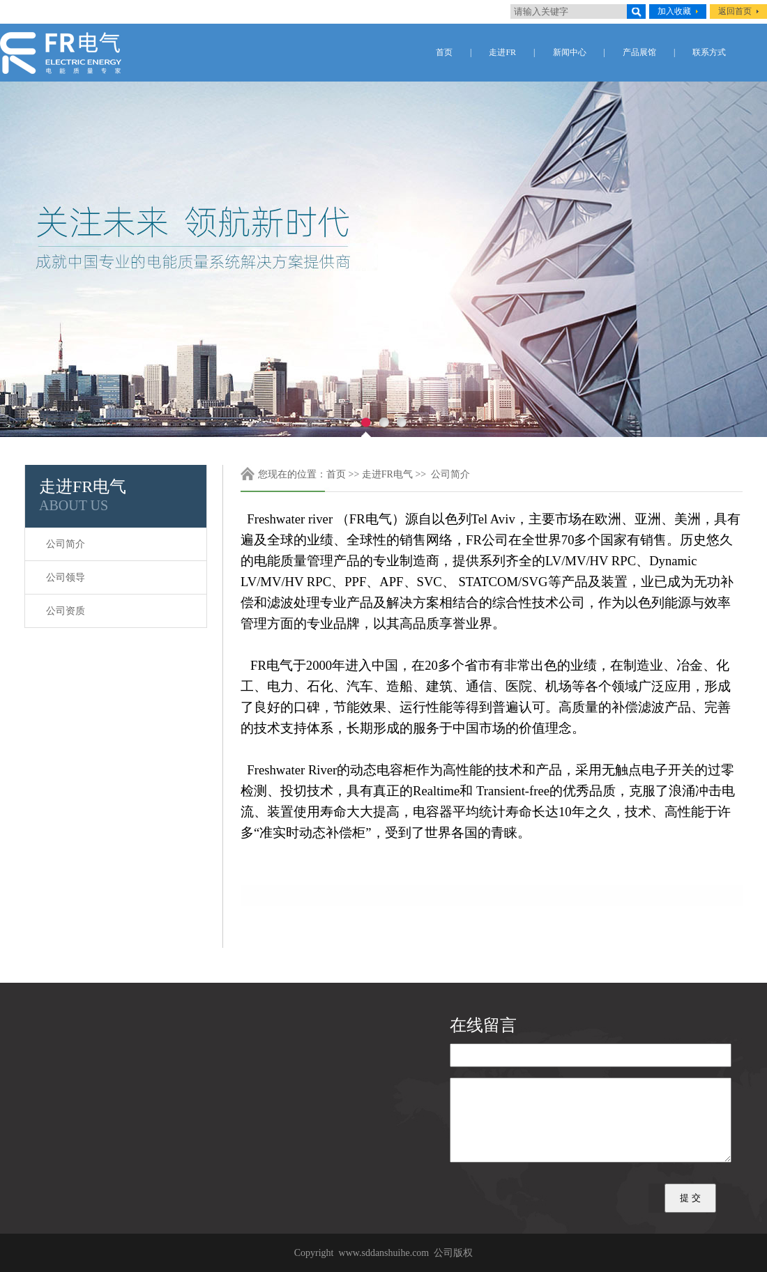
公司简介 (65, 544)
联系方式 (709, 52)
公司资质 (65, 611)
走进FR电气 (387, 474)
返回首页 (735, 11)
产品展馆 (639, 52)
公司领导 (65, 577)
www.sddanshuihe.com (384, 1253)
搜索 (636, 11)
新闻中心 (569, 52)
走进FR (502, 52)
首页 (444, 52)
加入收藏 (674, 11)
